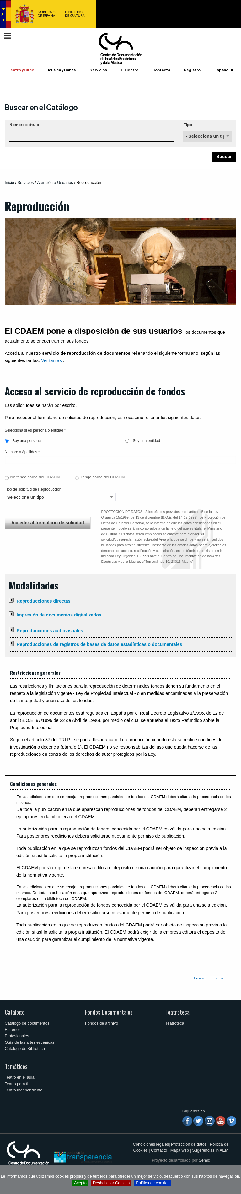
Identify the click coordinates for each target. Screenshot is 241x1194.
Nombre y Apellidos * (22, 452)
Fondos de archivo (101, 1023)
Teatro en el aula (20, 1077)
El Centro (129, 70)
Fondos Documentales (109, 1011)
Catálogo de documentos (27, 1023)
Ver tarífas (51, 360)
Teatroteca (177, 1011)
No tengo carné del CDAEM (35, 477)
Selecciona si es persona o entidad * (35, 430)
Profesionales (17, 1035)
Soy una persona (23, 441)
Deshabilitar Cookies (111, 1183)
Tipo (187, 125)
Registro (192, 70)
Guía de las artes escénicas (29, 1042)
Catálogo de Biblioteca (25, 1048)
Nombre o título (24, 125)
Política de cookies (152, 1183)
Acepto (80, 1183)
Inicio (9, 182)
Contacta (161, 70)
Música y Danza (62, 70)
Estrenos (13, 1029)
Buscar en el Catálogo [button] (41, 107)
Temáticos (16, 1066)
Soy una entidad (142, 441)
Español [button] (221, 70)
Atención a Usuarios (55, 182)
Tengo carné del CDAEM (102, 477)
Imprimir (217, 978)
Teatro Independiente (23, 1090)
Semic (204, 1160)
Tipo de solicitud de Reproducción (33, 489)
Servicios (98, 70)
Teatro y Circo (21, 70)
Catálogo (14, 1011)
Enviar (199, 978)
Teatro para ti (16, 1083)
